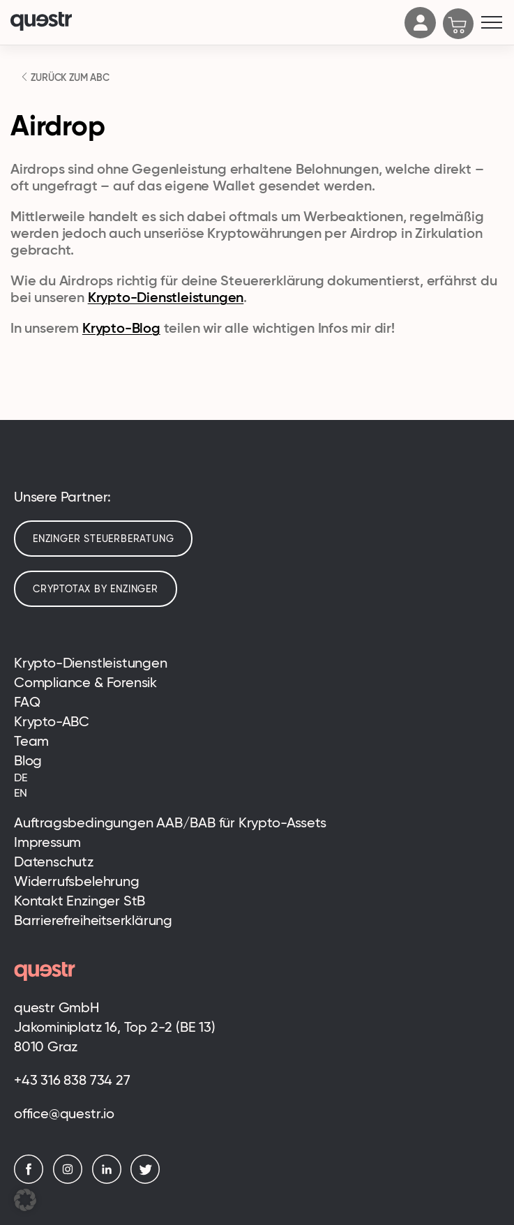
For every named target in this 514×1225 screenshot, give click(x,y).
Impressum (47, 842)
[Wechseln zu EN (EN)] (257, 793)
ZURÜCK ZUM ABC (69, 77)
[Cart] (458, 25)
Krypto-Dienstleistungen (166, 297)
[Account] (421, 34)
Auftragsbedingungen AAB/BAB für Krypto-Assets (170, 822)
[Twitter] (148, 1180)
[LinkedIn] (110, 1180)
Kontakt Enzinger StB (79, 900)
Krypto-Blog (121, 328)
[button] (25, 1200)
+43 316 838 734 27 (72, 1080)
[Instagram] (71, 1180)
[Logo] (204, 22)
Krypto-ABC (51, 721)
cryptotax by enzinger (95, 589)
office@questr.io (64, 1113)
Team (31, 740)
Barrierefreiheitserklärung (93, 920)
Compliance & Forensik (85, 682)
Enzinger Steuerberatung (103, 538)
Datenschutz (53, 861)
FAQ (27, 701)
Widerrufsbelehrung (76, 881)
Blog (28, 760)
